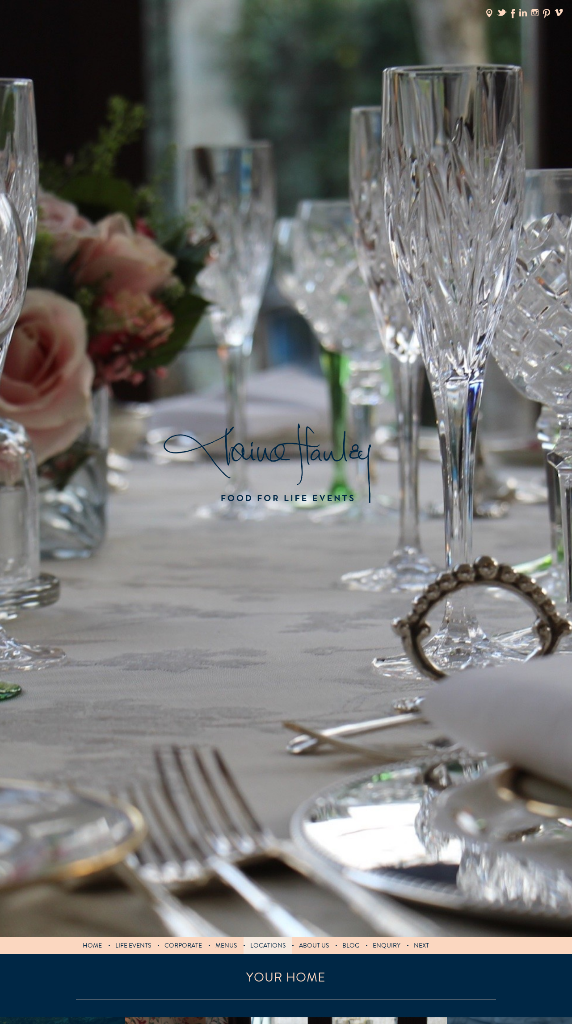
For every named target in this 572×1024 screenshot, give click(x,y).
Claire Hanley (267, 463)
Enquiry (386, 945)
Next (421, 945)
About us (314, 945)
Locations (268, 945)
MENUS (226, 945)
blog (350, 945)
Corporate (183, 945)
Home (92, 945)
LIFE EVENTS (133, 945)
